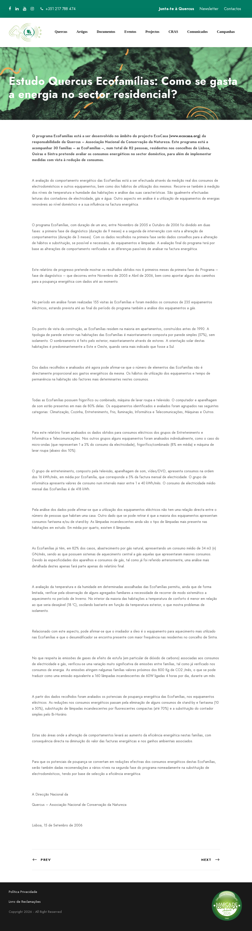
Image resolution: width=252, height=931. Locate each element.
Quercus (61, 32)
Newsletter (209, 9)
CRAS (173, 32)
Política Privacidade (23, 891)
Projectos (152, 32)
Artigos (82, 32)
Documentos (106, 32)
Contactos (232, 9)
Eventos (130, 32)
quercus (15, 71)
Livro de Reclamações (25, 901)
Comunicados (197, 32)
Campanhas (226, 32)
